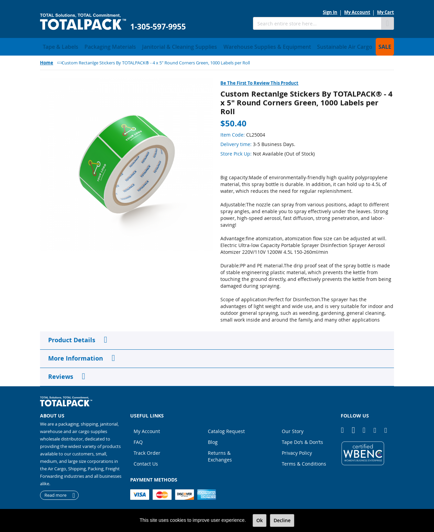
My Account (357, 12)
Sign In (330, 12)
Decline (282, 520)
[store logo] (83, 22)
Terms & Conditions (304, 461)
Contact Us (146, 461)
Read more (55, 493)
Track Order (147, 451)
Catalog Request (226, 429)
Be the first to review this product (259, 81)
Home (46, 61)
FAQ (138, 440)
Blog (213, 440)
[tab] (217, 338)
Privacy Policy (297, 451)
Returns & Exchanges (220, 454)
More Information (75, 356)
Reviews (60, 374)
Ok (259, 520)
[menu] (217, 46)
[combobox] (317, 23)
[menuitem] (57, 46)
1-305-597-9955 (158, 26)
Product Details (71, 338)
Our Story (292, 429)
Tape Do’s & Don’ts (302, 440)
